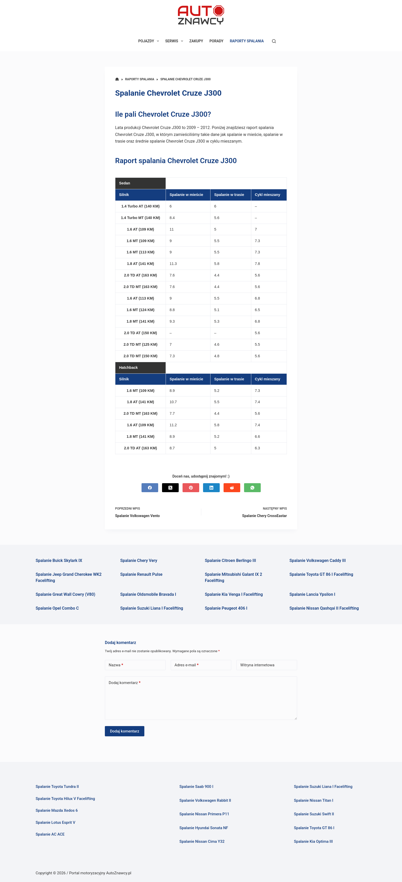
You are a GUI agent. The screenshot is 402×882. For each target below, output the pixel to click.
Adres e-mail (187, 665)
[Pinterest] (191, 487)
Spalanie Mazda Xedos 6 (57, 810)
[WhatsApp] (252, 487)
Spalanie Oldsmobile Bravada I (148, 594)
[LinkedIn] (211, 487)
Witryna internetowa (257, 665)
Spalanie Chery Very (138, 560)
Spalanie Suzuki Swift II (314, 814)
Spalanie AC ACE (50, 834)
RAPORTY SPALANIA (247, 41)
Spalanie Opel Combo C (57, 608)
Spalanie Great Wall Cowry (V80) (65, 594)
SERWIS (175, 41)
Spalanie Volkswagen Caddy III (317, 560)
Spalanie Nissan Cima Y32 (202, 841)
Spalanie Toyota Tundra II (57, 786)
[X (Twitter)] (170, 487)
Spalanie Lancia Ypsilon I (312, 594)
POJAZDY (149, 41)
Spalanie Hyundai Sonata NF (203, 828)
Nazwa (116, 665)
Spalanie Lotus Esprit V (55, 822)
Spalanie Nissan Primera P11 (204, 814)
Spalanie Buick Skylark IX (59, 560)
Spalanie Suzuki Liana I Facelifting (151, 608)
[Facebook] (150, 487)
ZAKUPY (196, 41)
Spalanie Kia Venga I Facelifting (234, 594)
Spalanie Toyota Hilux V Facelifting (65, 798)
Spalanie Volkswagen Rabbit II (205, 800)
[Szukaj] (274, 41)
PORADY (216, 41)
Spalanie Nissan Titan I (313, 800)
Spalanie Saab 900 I (196, 786)
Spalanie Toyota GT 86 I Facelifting (321, 574)
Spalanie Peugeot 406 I (226, 608)
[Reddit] (232, 487)
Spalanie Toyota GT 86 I (314, 828)
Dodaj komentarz (124, 683)
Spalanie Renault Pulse (141, 574)
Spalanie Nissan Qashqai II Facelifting (324, 608)
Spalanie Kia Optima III (313, 841)
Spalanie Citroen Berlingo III (230, 560)
